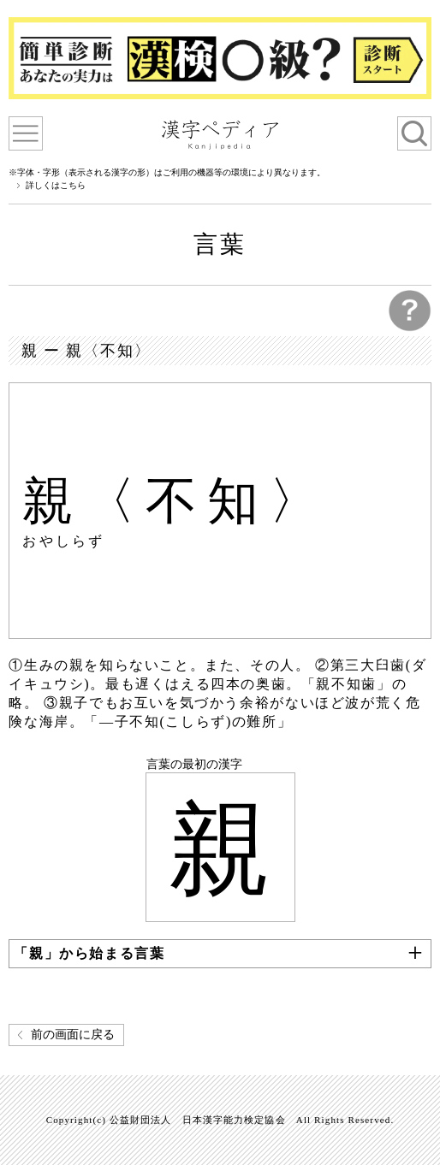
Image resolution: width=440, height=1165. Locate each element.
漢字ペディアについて (26, 133)
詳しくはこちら (56, 185)
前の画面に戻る (73, 1034)
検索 (414, 133)
